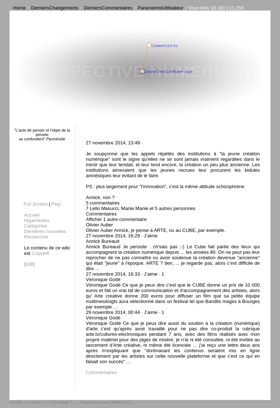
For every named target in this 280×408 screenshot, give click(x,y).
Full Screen (36, 204)
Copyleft (40, 253)
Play (56, 204)
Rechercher (36, 237)
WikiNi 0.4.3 (121, 402)
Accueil (31, 215)
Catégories (35, 226)
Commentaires (101, 372)
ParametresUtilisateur (160, 8)
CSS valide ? (60, 402)
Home (19, 8)
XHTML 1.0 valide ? (26, 402)
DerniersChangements (54, 8)
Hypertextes (36, 220)
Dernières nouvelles (45, 231)
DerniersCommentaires (108, 8)
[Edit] (29, 264)
